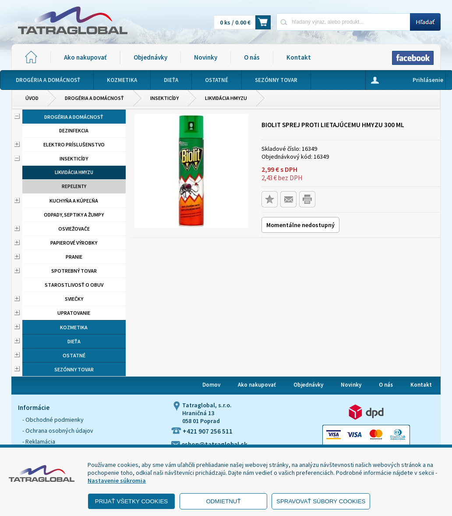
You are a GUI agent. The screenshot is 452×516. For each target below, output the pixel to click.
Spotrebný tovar (74, 270)
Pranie (74, 256)
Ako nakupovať (85, 57)
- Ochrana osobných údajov (57, 430)
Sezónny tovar (74, 369)
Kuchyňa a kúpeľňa (73, 200)
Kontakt (298, 57)
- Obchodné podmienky (53, 419)
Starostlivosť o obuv (74, 284)
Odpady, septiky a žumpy (74, 214)
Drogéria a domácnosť (94, 98)
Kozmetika (74, 327)
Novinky (205, 57)
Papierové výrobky (73, 242)
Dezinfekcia (73, 130)
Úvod (32, 98)
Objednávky (150, 57)
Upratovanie (73, 313)
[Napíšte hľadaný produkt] (343, 21)
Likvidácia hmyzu (226, 98)
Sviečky (74, 298)
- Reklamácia (38, 441)
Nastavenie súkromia (117, 480)
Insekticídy (164, 98)
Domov (211, 384)
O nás (252, 57)
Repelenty (74, 186)
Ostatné (74, 355)
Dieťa (74, 341)
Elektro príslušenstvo (74, 144)
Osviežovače (74, 228)
